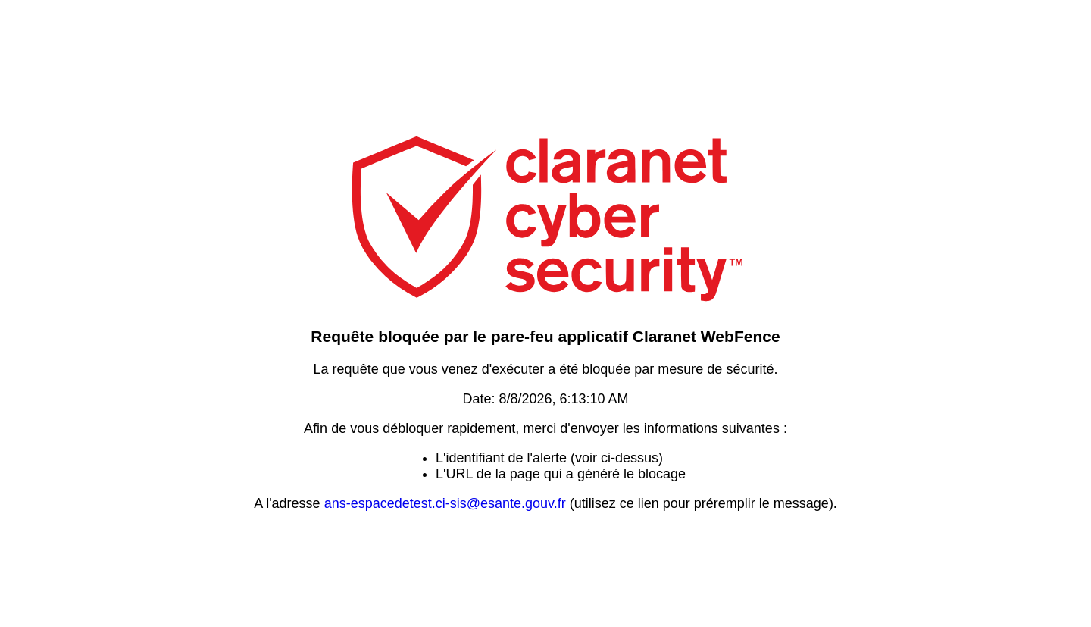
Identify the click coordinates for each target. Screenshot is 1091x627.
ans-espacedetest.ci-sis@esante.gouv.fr (445, 503)
